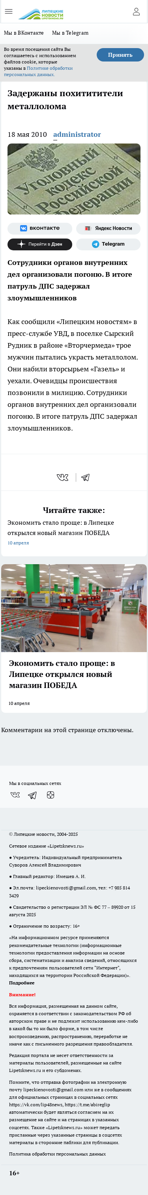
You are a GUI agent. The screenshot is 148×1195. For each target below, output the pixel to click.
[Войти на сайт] (136, 11)
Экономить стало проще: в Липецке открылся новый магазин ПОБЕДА (74, 533)
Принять (120, 54)
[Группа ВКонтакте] (39, 229)
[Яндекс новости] (108, 229)
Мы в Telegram (70, 32)
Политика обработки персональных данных (57, 1154)
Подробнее (21, 983)
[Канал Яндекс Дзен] (39, 244)
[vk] (63, 477)
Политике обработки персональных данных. (38, 71)
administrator (77, 134)
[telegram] (88, 477)
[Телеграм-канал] (108, 244)
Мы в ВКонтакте (24, 32)
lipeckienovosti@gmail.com (66, 888)
